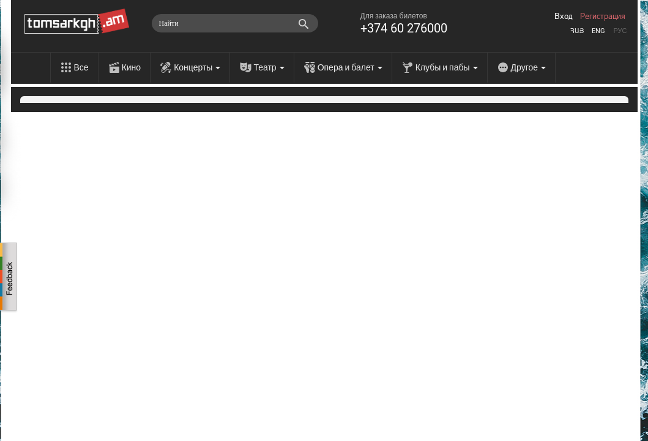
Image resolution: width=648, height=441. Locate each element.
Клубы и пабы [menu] (446, 67)
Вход (563, 16)
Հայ (577, 31)
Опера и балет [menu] (350, 67)
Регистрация (602, 16)
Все (81, 67)
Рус (620, 31)
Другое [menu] (528, 67)
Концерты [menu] (197, 67)
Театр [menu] (268, 67)
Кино (131, 67)
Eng (598, 31)
